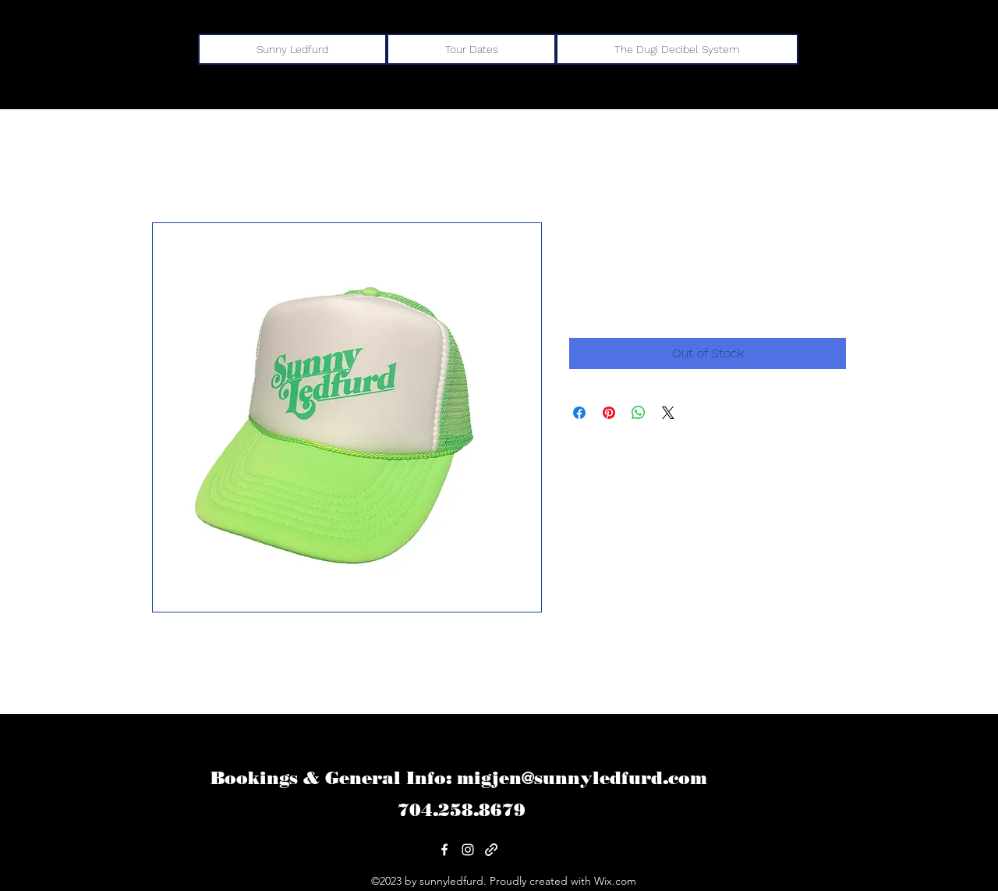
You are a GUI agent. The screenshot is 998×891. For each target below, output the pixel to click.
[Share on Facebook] (579, 412)
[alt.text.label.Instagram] (468, 849)
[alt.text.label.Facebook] (444, 849)
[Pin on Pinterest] (609, 412)
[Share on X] (668, 412)
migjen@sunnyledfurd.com (582, 778)
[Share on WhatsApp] (638, 412)
